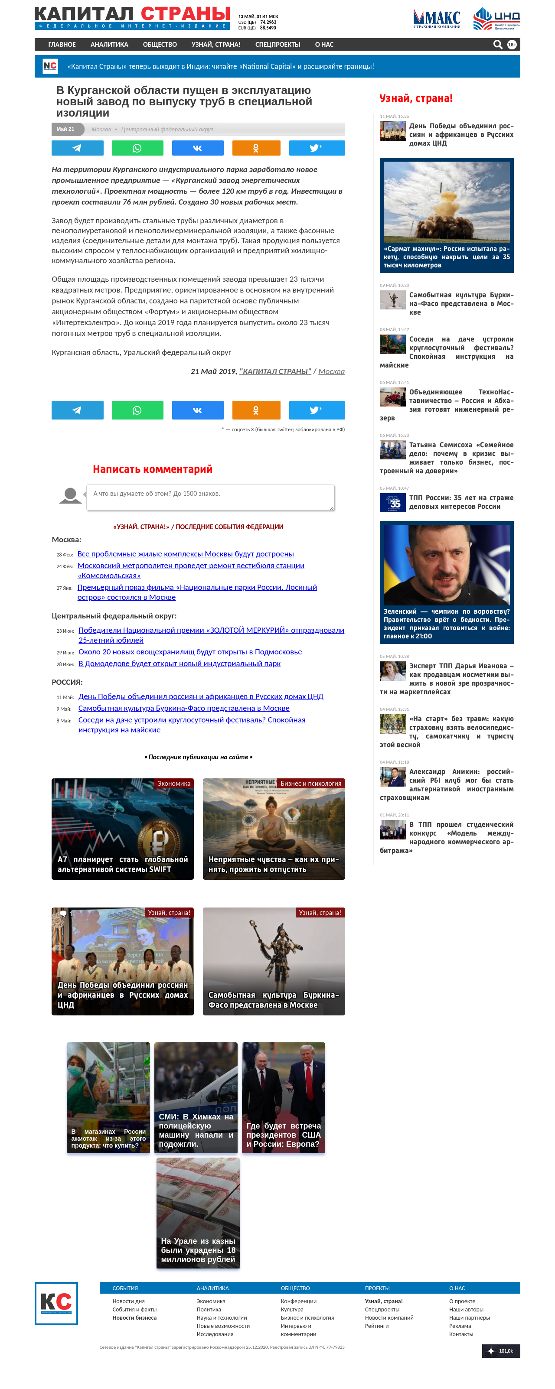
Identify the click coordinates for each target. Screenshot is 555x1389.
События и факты (135, 1309)
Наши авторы (466, 1309)
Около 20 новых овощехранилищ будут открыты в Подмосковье (190, 652)
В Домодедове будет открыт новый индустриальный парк (180, 663)
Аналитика (109, 44)
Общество (160, 44)
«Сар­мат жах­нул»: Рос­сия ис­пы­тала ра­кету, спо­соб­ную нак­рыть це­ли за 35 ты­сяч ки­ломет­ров (447, 256)
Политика (209, 1309)
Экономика (174, 783)
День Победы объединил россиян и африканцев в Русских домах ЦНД (201, 696)
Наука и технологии (222, 1317)
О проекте (462, 1300)
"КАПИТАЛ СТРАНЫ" (275, 371)
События (125, 1287)
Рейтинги (376, 1325)
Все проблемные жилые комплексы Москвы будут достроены (186, 554)
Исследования (215, 1333)
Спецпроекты (278, 44)
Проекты (377, 1287)
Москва (101, 129)
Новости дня (129, 1300)
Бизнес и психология (311, 783)
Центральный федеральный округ (167, 129)
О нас (324, 44)
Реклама (460, 1325)
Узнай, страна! (216, 44)
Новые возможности (223, 1325)
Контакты (461, 1333)
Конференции (299, 1300)
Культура (292, 1309)
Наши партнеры (469, 1317)
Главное (62, 44)
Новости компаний (389, 1317)
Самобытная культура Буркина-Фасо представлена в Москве (184, 708)
